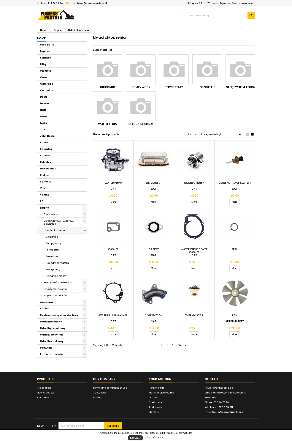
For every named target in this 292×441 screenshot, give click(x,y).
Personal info (157, 388)
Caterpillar (47, 84)
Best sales (43, 397)
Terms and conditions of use (110, 388)
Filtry (43, 64)
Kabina (45, 308)
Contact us (99, 392)
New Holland (48, 168)
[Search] (219, 15)
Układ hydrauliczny (52, 328)
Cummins (46, 90)
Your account (161, 379)
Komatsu (46, 149)
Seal (234, 249)
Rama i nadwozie (51, 354)
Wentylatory (53, 269)
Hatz (43, 110)
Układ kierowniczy (52, 334)
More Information (154, 437)
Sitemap (98, 397)
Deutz (43, 97)
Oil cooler (153, 183)
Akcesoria (46, 302)
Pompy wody (53, 243)
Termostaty (52, 250)
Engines (45, 51)
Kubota (45, 155)
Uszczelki (46, 71)
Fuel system (51, 214)
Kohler (44, 142)
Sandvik (45, 181)
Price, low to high (221, 134)
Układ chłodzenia (54, 230)
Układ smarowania (55, 289)
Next (182, 345)
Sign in (223, 3)
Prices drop (44, 388)
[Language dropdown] (196, 3)
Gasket (113, 249)
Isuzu (43, 116)
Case (43, 77)
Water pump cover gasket (194, 250)
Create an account (243, 3)
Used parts (47, 44)
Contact (212, 379)
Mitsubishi (46, 162)
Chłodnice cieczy (56, 276)
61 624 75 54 (55, 3)
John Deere (47, 136)
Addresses (155, 407)
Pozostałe (52, 256)
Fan (234, 315)
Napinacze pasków (55, 295)
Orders (153, 397)
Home (41, 38)
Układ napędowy (51, 321)
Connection (154, 315)
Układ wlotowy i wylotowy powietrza (59, 222)
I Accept (135, 438)
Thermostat (194, 315)
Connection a (194, 183)
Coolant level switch (235, 183)
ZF (41, 201)
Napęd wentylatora (57, 263)
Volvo (43, 188)
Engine (44, 208)
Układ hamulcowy (52, 341)
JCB (42, 129)
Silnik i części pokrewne (58, 282)
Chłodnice (52, 237)
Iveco (43, 123)
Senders (45, 57)
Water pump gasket (113, 315)
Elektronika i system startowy (59, 315)
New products (45, 392)
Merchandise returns (161, 392)
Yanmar (45, 194)
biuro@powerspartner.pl (92, 3)
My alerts (154, 412)
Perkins (44, 175)
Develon (45, 103)
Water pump (113, 183)
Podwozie (46, 347)
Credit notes (156, 402)
